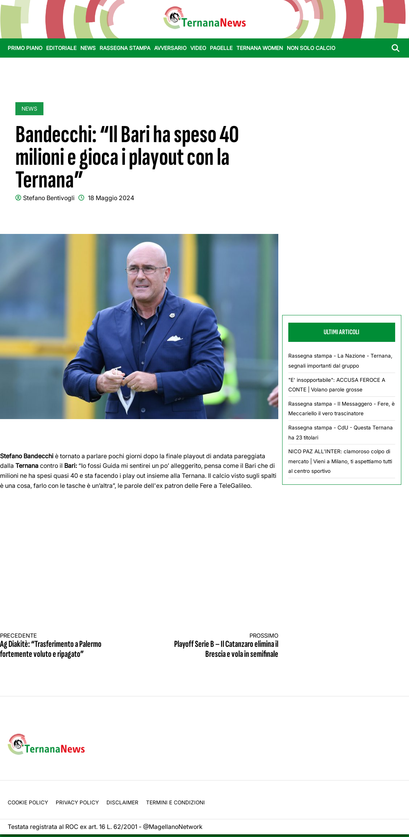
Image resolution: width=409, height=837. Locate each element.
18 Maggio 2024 (111, 198)
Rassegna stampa (125, 48)
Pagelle (221, 48)
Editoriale (61, 48)
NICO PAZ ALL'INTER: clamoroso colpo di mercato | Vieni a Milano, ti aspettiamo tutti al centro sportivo (340, 461)
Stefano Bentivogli (49, 198)
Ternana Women (259, 48)
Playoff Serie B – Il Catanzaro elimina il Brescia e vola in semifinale (215, 646)
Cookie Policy (28, 802)
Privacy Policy (77, 802)
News (88, 48)
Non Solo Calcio (311, 48)
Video (198, 48)
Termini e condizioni (175, 802)
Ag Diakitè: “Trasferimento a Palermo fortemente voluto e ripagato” (62, 646)
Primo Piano (25, 48)
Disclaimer (122, 802)
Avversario (170, 48)
